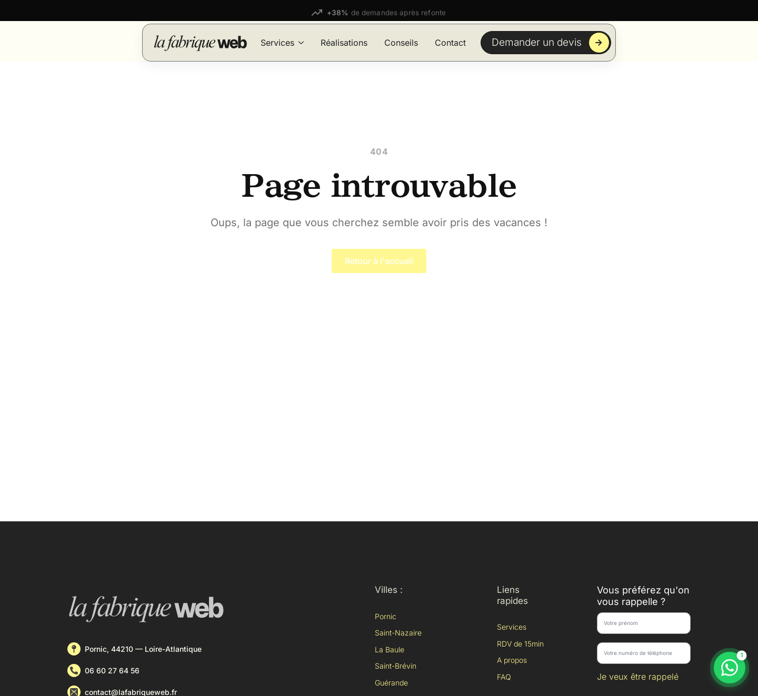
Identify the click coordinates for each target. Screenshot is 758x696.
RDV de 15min (520, 643)
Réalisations (344, 42)
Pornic (385, 616)
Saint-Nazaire (398, 632)
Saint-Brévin (395, 665)
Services (277, 42)
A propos (512, 659)
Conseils (401, 42)
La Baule (389, 649)
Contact (450, 42)
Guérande (391, 682)
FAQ (504, 676)
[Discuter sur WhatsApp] (729, 667)
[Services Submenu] (301, 42)
